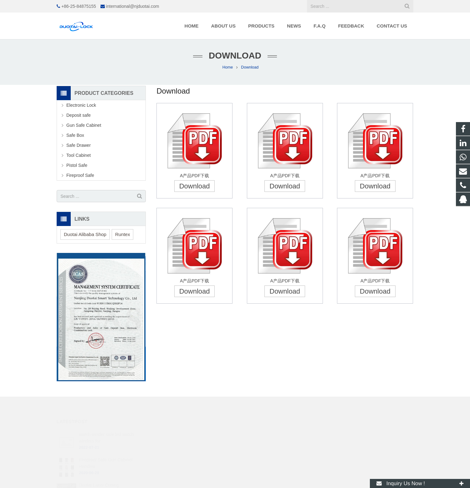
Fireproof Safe (80, 175)
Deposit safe (78, 115)
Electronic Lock (81, 105)
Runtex (122, 234)
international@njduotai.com (132, 6)
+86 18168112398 (262, 443)
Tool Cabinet (78, 155)
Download (194, 186)
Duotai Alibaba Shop (85, 234)
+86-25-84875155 (78, 6)
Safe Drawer (78, 145)
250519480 (257, 434)
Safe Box (75, 135)
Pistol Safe (76, 165)
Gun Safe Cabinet (83, 125)
